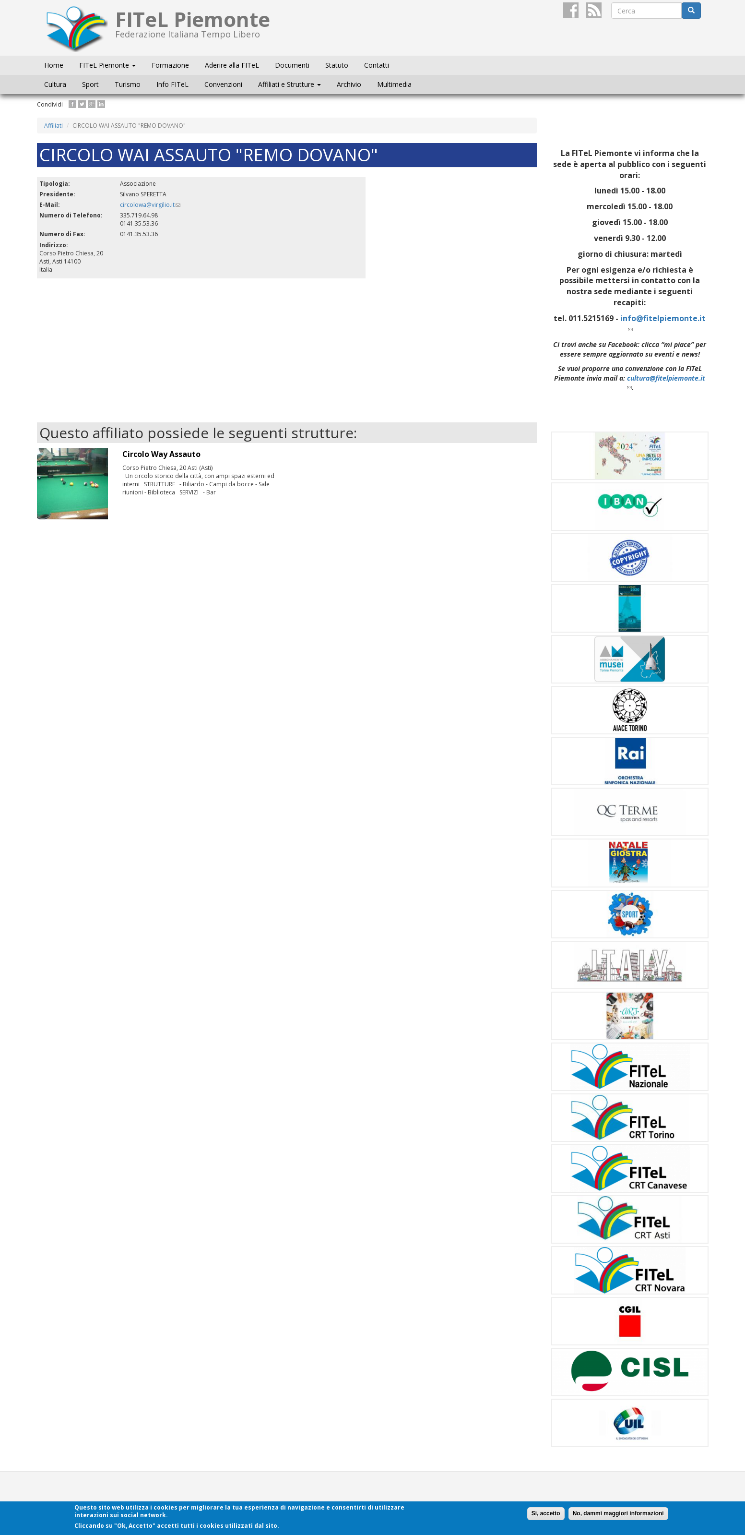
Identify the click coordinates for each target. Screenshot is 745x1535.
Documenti (292, 65)
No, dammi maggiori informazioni (618, 1513)
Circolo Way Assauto (161, 454)
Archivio (349, 84)
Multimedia (394, 84)
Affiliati (53, 125)
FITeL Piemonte (107, 65)
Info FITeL (172, 84)
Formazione (170, 65)
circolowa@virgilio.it (150, 205)
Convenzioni (223, 84)
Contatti (376, 65)
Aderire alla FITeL (232, 65)
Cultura (55, 84)
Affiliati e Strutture (289, 84)
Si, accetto (546, 1513)
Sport (90, 84)
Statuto (336, 65)
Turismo (128, 84)
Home (53, 65)
